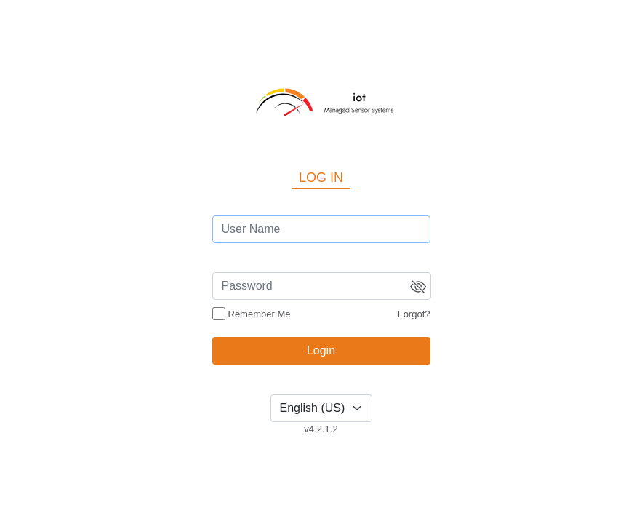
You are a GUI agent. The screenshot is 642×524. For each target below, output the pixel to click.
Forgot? (414, 314)
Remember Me (259, 314)
